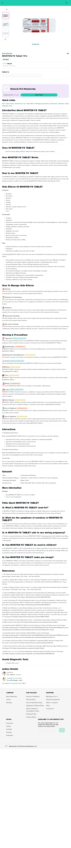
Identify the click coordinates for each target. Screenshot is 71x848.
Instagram (9, 735)
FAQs (48, 705)
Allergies (6, 59)
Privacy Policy (30, 699)
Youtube (9, 732)
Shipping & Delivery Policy (35, 705)
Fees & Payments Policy (34, 702)
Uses (3, 103)
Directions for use (20, 103)
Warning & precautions (42, 103)
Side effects (30, 103)
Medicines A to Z (52, 696)
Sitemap (9, 702)
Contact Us (50, 709)
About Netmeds (11, 696)
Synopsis (61, 103)
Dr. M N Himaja (12, 680)
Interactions (53, 103)
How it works (10, 103)
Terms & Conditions (32, 696)
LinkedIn (9, 729)
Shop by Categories (53, 699)
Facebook (9, 723)
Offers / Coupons (52, 702)
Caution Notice (31, 717)
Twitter (8, 726)
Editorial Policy (31, 714)
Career (8, 699)
